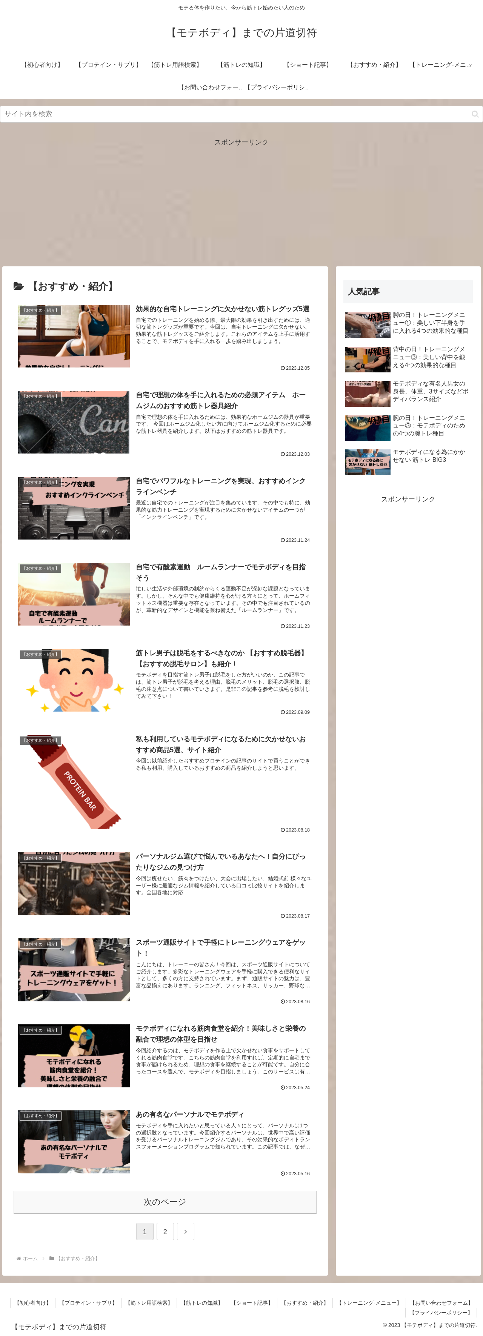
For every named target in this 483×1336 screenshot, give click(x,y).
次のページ (165, 1202)
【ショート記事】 (252, 1303)
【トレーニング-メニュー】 (369, 1303)
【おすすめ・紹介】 (305, 1303)
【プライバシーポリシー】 (441, 1313)
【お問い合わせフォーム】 (441, 1303)
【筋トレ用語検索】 (149, 1303)
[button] (475, 114)
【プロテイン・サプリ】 (88, 1303)
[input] (241, 114)
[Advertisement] (241, 201)
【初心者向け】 (32, 1303)
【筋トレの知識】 (202, 1303)
